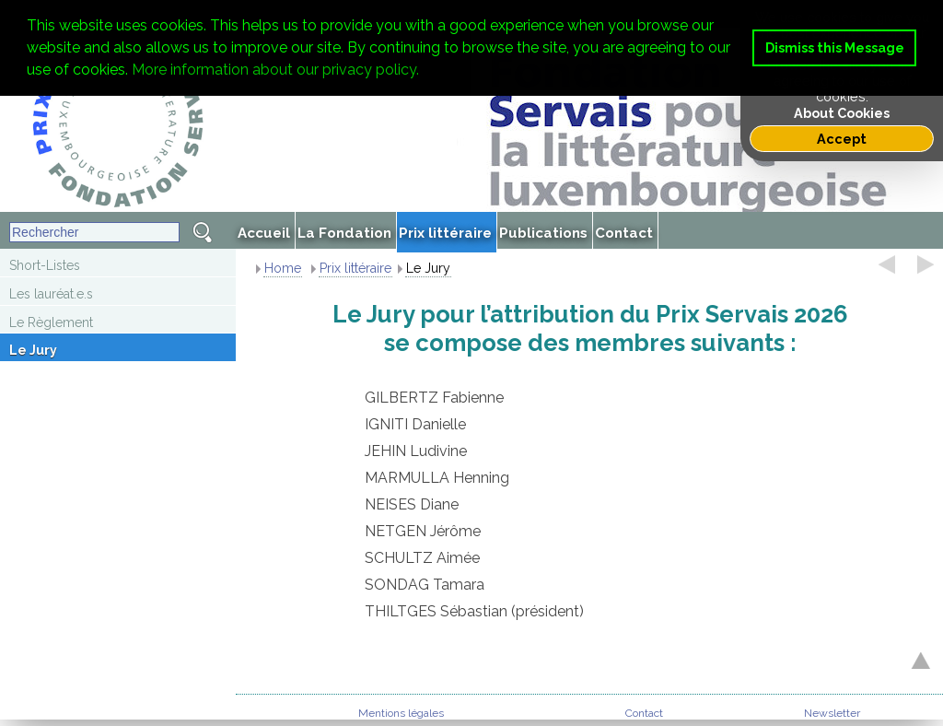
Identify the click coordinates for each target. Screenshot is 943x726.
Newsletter (832, 713)
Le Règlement (51, 322)
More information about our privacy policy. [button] (275, 69)
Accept (842, 138)
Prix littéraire (355, 268)
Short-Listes (44, 265)
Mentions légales (401, 713)
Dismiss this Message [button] (834, 47)
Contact (644, 713)
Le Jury (33, 350)
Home (282, 268)
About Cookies (842, 113)
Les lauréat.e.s (51, 294)
